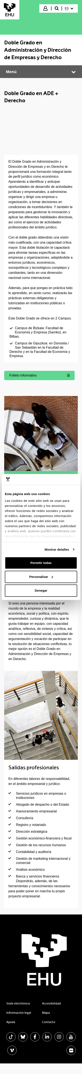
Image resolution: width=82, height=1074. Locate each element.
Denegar (41, 590)
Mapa (46, 1012)
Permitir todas (41, 563)
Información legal (18, 1012)
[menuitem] (69, 8)
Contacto (48, 1022)
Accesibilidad (51, 1003)
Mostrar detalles (57, 549)
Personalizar (41, 577)
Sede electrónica (18, 1003)
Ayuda (10, 1022)
